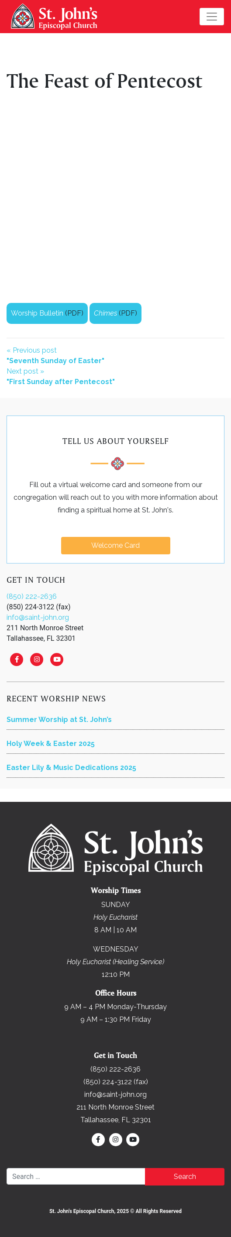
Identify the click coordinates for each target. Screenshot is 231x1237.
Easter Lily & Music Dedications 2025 (71, 767)
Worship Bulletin (37, 313)
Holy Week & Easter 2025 (51, 743)
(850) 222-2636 (32, 596)
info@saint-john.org (38, 617)
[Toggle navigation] (212, 16)
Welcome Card (115, 545)
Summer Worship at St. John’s (59, 719)
